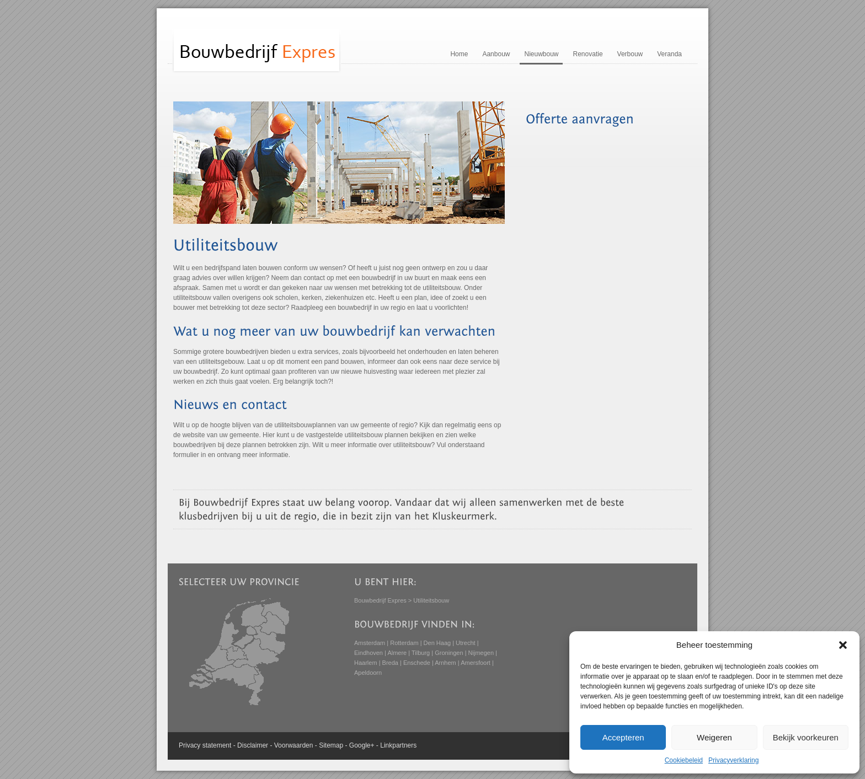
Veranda (669, 54)
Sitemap (331, 745)
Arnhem (445, 662)
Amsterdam (369, 643)
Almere (397, 652)
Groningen (449, 652)
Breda (390, 662)
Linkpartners (398, 745)
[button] (842, 645)
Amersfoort (475, 662)
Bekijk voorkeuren (806, 737)
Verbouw (630, 54)
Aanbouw (496, 54)
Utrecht (465, 643)
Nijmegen (481, 652)
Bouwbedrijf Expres (380, 600)
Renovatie (588, 54)
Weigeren (714, 737)
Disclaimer (252, 745)
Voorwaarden (293, 745)
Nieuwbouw (541, 54)
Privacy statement (205, 745)
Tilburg (421, 652)
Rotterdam (404, 643)
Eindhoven (368, 652)
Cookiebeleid (684, 760)
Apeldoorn (368, 672)
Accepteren (623, 737)
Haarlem (365, 662)
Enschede (416, 662)
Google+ (362, 745)
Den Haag (437, 643)
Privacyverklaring (733, 760)
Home (459, 54)
